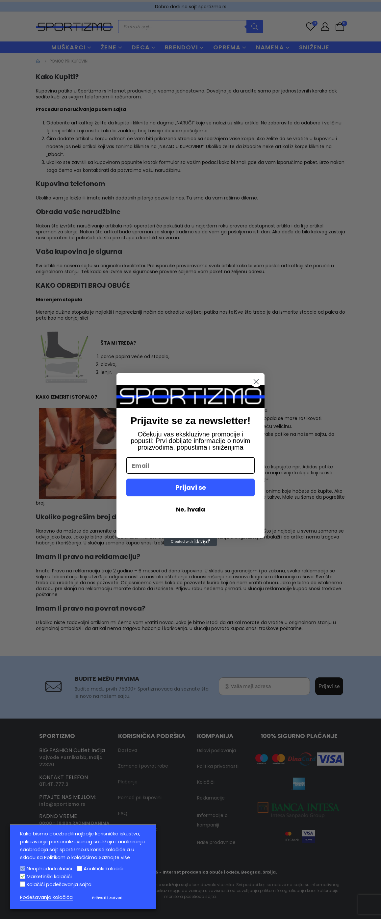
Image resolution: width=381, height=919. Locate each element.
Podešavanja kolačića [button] (46, 897)
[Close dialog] (256, 381)
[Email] (190, 465)
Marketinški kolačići (49, 876)
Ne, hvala (190, 509)
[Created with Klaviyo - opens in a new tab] (190, 542)
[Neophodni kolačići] (22, 868)
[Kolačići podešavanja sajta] (22, 884)
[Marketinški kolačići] (22, 876)
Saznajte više (114, 857)
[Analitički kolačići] (79, 868)
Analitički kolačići (103, 868)
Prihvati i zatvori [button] (107, 897)
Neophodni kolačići (49, 868)
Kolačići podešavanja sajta (59, 884)
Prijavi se (190, 487)
